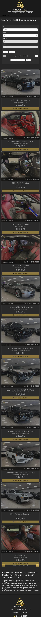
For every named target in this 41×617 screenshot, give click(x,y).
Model (5, 38)
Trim (4, 44)
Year (4, 27)
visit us (30, 589)
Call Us (29, 13)
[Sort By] (17, 60)
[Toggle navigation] (9, 12)
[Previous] (4, 56)
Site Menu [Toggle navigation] (5, 16)
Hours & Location (18, 13)
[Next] (36, 56)
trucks (18, 582)
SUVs (21, 582)
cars (14, 582)
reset (12, 52)
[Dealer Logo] (20, 5)
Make (5, 32)
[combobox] (20, 29)
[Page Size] (28, 60)
